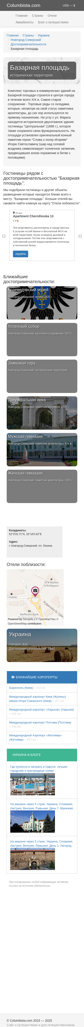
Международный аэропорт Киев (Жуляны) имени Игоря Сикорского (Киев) (37, 699)
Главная (21, 15)
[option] (42, 235)
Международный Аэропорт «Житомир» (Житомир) (35, 737)
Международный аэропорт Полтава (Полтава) (40, 724)
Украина (44, 35)
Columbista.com (23, 5)
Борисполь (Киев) (27, 687)
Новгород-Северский (26, 40)
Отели (52, 15)
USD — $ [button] (69, 5)
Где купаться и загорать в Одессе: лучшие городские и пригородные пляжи (38, 780)
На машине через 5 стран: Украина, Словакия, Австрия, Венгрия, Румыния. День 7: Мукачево (41, 817)
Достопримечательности (28, 44)
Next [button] (80, 236)
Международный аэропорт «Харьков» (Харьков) (41, 711)
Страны (37, 15)
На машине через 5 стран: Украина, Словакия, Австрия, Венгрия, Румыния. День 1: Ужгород (41, 855)
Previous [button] (4, 236)
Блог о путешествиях (53, 22)
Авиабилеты (25, 22)
